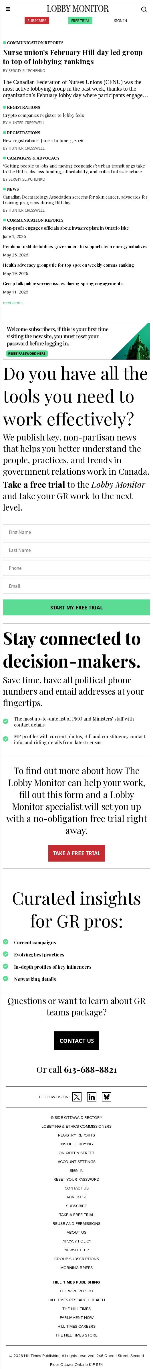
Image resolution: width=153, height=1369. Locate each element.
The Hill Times (76, 1308)
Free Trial (80, 20)
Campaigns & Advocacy (33, 158)
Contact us (76, 1040)
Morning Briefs (76, 1267)
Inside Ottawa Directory (76, 1117)
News (13, 189)
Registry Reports (76, 1135)
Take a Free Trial (76, 1214)
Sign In (120, 20)
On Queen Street (76, 1152)
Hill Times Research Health (76, 1299)
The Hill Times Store (76, 1335)
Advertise (76, 1197)
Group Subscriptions (76, 1258)
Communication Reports (35, 43)
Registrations (23, 107)
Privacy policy (76, 1241)
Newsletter (76, 1250)
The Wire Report (76, 1291)
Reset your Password (76, 1179)
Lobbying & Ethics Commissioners (76, 1126)
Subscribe (36, 20)
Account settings (77, 1161)
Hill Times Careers (76, 1326)
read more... (14, 302)
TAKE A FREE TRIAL (76, 853)
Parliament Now (77, 1317)
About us (76, 1232)
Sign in (77, 1170)
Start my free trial (76, 607)
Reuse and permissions (76, 1223)
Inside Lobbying (76, 1144)
